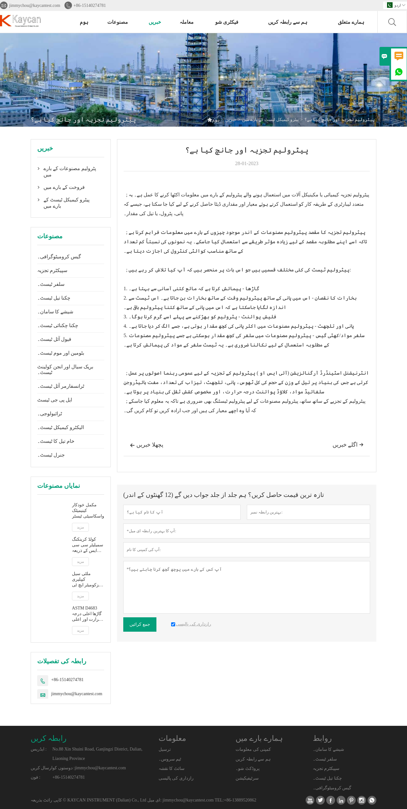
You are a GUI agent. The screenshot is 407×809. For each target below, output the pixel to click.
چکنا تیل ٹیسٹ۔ (53, 298)
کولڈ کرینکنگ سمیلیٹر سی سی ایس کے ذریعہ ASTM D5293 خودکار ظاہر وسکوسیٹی (87, 545)
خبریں (155, 22)
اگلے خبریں (348, 444)
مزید (80, 527)
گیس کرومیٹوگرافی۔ (59, 256)
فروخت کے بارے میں (64, 187)
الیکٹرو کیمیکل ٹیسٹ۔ (60, 427)
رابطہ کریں (49, 738)
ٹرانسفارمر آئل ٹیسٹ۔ (60, 386)
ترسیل (165, 749)
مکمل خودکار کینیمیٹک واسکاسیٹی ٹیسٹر (88, 510)
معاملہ (187, 22)
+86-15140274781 (90, 5)
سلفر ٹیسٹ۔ (50, 284)
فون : (35, 777)
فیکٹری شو (226, 22)
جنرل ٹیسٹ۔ (51, 455)
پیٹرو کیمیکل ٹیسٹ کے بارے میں (270, 119)
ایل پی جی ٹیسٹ (54, 399)
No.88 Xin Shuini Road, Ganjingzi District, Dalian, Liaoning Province (98, 754)
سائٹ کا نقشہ (172, 768)
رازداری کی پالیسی (176, 778)
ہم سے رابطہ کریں (287, 22)
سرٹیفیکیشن (247, 778)
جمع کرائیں (140, 624)
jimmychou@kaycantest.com (34, 5)
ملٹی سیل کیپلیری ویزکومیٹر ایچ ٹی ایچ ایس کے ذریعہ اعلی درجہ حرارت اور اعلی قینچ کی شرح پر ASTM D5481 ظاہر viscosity (88, 579)
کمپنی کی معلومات (253, 749)
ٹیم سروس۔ (170, 759)
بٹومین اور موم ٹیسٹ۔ (60, 353)
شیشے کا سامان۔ (55, 311)
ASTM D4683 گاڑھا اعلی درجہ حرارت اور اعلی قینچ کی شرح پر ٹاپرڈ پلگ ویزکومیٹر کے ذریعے (87, 614)
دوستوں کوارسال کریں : (53, 768)
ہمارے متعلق (351, 22)
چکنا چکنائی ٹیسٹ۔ (57, 325)
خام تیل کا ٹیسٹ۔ (55, 441)
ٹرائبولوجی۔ (49, 413)
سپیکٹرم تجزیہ (52, 270)
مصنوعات (117, 22)
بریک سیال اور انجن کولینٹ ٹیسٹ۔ (65, 369)
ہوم (84, 22)
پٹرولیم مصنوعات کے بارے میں (69, 171)
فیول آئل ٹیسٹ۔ (54, 339)
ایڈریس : (39, 749)
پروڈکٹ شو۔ (248, 768)
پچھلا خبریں (146, 445)
